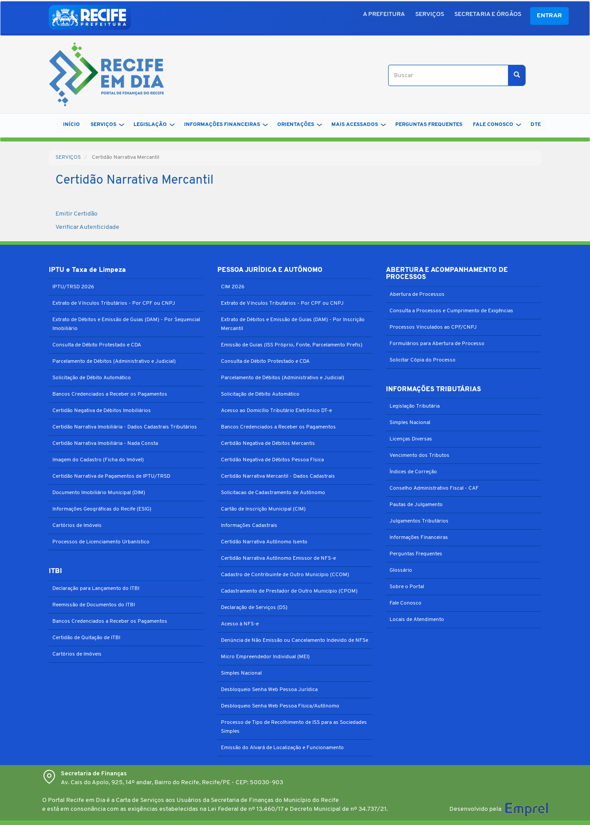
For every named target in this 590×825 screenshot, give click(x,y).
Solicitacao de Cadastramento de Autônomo (273, 492)
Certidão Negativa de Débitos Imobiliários (101, 410)
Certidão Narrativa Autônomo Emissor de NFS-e (278, 558)
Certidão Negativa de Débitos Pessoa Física (272, 460)
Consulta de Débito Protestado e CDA (96, 345)
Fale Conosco (405, 603)
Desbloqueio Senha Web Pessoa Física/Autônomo (280, 706)
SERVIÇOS (429, 14)
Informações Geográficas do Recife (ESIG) (101, 509)
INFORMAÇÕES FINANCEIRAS (226, 124)
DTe (536, 124)
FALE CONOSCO (497, 124)
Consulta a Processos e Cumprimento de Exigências (451, 311)
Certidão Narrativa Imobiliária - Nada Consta (105, 443)
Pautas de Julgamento (416, 504)
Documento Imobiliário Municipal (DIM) (98, 492)
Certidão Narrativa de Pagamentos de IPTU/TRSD (111, 476)
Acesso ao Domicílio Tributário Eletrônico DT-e (276, 410)
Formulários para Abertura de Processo (436, 343)
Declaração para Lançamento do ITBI (95, 588)
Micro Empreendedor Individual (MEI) (265, 657)
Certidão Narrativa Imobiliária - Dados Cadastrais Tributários (124, 427)
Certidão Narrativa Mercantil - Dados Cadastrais (278, 476)
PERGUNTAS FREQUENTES (428, 124)
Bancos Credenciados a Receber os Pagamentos (109, 394)
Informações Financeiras (418, 537)
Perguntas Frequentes (415, 554)
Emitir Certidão (76, 214)
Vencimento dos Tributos (419, 455)
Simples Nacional (241, 673)
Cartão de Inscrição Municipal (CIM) (263, 509)
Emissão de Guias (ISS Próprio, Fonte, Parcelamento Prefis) (291, 345)
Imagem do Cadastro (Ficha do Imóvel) (98, 460)
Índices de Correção (413, 472)
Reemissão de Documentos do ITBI (93, 605)
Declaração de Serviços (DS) (254, 607)
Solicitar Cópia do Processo (422, 360)
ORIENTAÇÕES (299, 124)
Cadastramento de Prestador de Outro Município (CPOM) (289, 591)
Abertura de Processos (416, 294)
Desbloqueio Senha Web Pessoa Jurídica (269, 689)
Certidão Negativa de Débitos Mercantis (268, 443)
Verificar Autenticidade (87, 227)
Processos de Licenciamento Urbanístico (100, 542)
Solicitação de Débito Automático (91, 378)
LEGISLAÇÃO (154, 124)
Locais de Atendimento (416, 619)
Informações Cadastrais (249, 525)
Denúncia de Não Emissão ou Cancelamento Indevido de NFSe (294, 640)
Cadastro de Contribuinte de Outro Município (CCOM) (285, 575)
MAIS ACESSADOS (358, 124)
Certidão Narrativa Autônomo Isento (264, 542)
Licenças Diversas (410, 439)
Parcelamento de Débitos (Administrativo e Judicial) (114, 361)
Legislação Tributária (414, 406)
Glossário (400, 570)
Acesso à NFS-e (240, 624)
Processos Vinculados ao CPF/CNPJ (433, 327)
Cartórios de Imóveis (77, 525)
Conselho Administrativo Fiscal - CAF (434, 488)
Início (71, 124)
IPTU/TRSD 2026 (73, 287)
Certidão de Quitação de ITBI (86, 637)
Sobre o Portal (406, 586)
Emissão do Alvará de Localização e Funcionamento (282, 747)
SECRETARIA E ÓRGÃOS (487, 14)
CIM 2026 (232, 287)
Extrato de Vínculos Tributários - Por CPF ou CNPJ (113, 303)
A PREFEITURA (384, 14)
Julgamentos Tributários (418, 521)
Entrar (549, 15)
